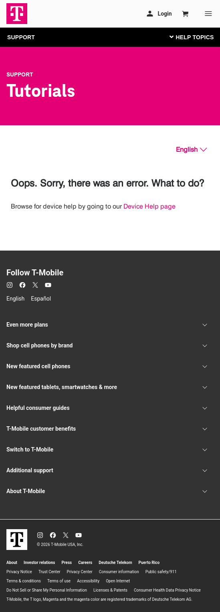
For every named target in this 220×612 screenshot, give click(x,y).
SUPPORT (21, 37)
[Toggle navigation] (190, 37)
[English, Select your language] (191, 149)
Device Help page (149, 206)
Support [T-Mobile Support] (19, 74)
